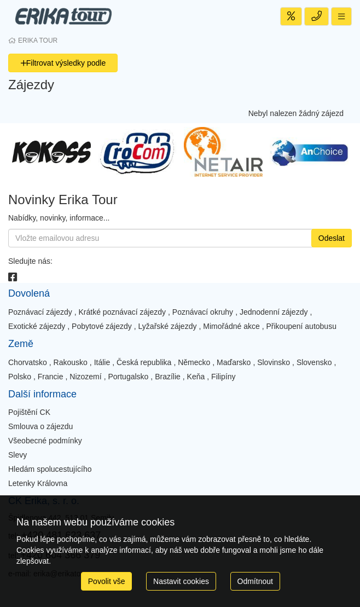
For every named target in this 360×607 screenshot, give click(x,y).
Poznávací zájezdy (40, 312)
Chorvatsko (27, 362)
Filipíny (223, 376)
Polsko (19, 376)
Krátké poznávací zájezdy (122, 312)
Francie (50, 376)
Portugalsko (128, 376)
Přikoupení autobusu (301, 326)
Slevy (17, 454)
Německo (194, 362)
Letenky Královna (37, 483)
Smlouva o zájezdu (40, 426)
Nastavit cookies (181, 581)
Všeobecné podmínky (45, 440)
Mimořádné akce (231, 326)
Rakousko (71, 362)
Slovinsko (273, 362)
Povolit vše (106, 581)
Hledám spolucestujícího (50, 469)
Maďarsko (234, 362)
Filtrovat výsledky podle (63, 63)
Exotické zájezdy (36, 326)
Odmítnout (255, 581)
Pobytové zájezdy (102, 326)
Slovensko (314, 362)
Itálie (102, 362)
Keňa (196, 376)
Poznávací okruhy (202, 312)
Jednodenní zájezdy (274, 312)
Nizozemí (85, 376)
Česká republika (144, 362)
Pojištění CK (29, 412)
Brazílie (168, 376)
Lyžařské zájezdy (167, 326)
